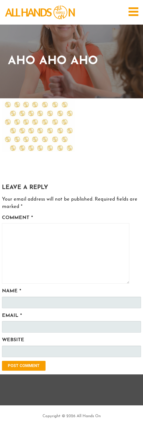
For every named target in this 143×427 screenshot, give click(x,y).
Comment (17, 217)
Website (13, 340)
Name (11, 291)
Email (12, 315)
